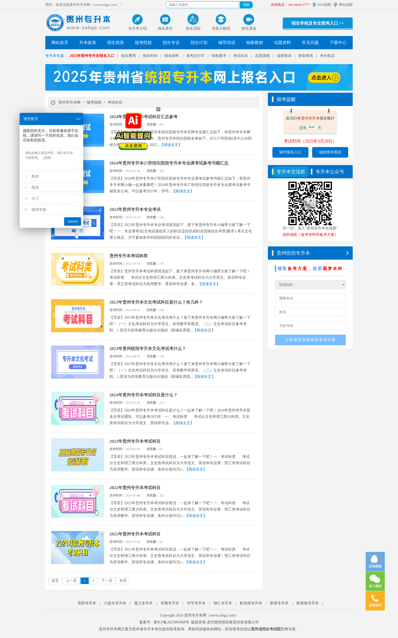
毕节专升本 (196, 603)
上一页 (71, 581)
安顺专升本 (170, 603)
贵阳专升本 (87, 603)
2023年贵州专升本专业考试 (135, 209)
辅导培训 (226, 42)
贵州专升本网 (69, 102)
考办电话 (327, 56)
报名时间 (150, 56)
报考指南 (94, 102)
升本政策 (87, 42)
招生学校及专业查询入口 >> (317, 23)
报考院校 (143, 42)
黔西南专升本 (308, 603)
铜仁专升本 (223, 603)
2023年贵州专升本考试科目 (135, 441)
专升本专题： (56, 56)
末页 (123, 581)
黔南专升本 (279, 603)
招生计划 (199, 42)
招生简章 (115, 42)
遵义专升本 (143, 603)
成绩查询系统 (330, 152)
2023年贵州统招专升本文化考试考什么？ (147, 348)
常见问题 (310, 42)
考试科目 (240, 56)
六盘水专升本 (115, 603)
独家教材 (254, 42)
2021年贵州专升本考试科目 (135, 534)
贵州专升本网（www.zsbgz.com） (211, 615)
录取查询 (305, 56)
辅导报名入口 (290, 152)
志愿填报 (262, 56)
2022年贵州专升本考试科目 (135, 487)
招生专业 (171, 42)
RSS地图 (324, 5)
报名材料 (171, 56)
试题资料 (282, 42)
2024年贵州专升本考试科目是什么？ (143, 394)
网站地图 (346, 5)
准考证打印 (195, 56)
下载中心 (338, 42)
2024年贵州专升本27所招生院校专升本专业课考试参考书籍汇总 (168, 163)
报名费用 (128, 56)
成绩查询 (284, 56)
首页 (55, 581)
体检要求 (218, 56)
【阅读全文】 (171, 145)
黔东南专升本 (251, 603)
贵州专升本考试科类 (128, 255)
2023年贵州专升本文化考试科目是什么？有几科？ (156, 302)
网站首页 (59, 42)
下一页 (106, 581)
